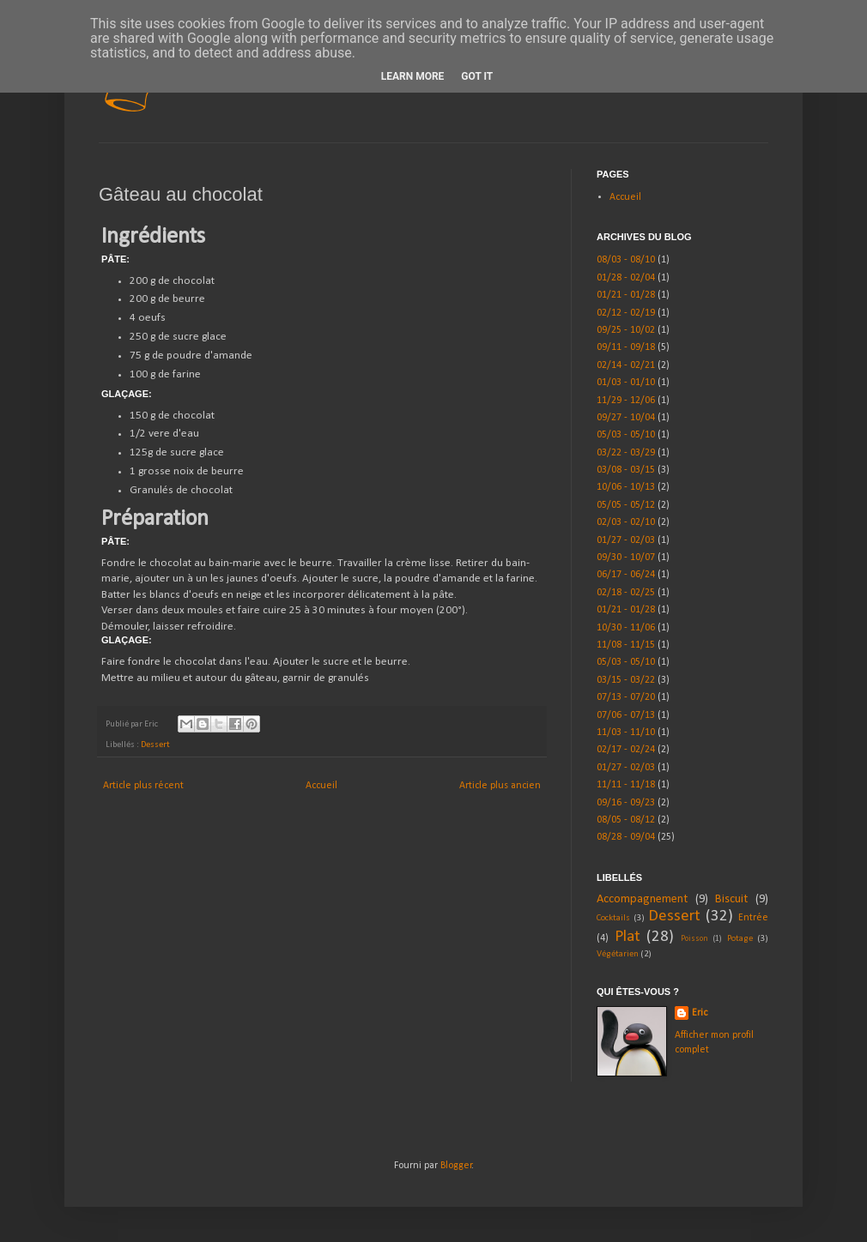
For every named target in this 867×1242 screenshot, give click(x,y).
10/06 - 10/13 (626, 487)
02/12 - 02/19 (626, 313)
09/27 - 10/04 (626, 418)
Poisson (694, 939)
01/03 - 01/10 (626, 382)
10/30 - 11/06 (626, 628)
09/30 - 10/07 (626, 557)
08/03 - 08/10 (626, 260)
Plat (627, 937)
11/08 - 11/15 (626, 645)
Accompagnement (642, 899)
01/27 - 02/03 (626, 540)
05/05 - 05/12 (626, 505)
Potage (740, 939)
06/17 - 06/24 (626, 575)
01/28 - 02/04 (626, 278)
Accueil (321, 786)
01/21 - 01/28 (626, 295)
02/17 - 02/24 (626, 750)
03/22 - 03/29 (626, 453)
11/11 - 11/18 (626, 785)
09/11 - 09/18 (626, 347)
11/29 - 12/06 (626, 400)
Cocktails (613, 918)
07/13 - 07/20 (626, 697)
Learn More (413, 76)
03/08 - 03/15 (626, 470)
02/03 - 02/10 (626, 522)
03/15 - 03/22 (626, 680)
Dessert (155, 745)
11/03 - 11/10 (626, 732)
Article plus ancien (500, 786)
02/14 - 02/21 (626, 365)
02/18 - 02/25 (626, 593)
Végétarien (618, 954)
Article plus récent (143, 786)
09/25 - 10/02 (626, 330)
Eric (699, 1013)
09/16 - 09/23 (626, 803)
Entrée (753, 918)
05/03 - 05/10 (626, 435)
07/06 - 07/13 (626, 715)
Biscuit (731, 899)
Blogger (456, 1166)
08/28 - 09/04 (626, 837)
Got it (477, 76)
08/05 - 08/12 (626, 820)
